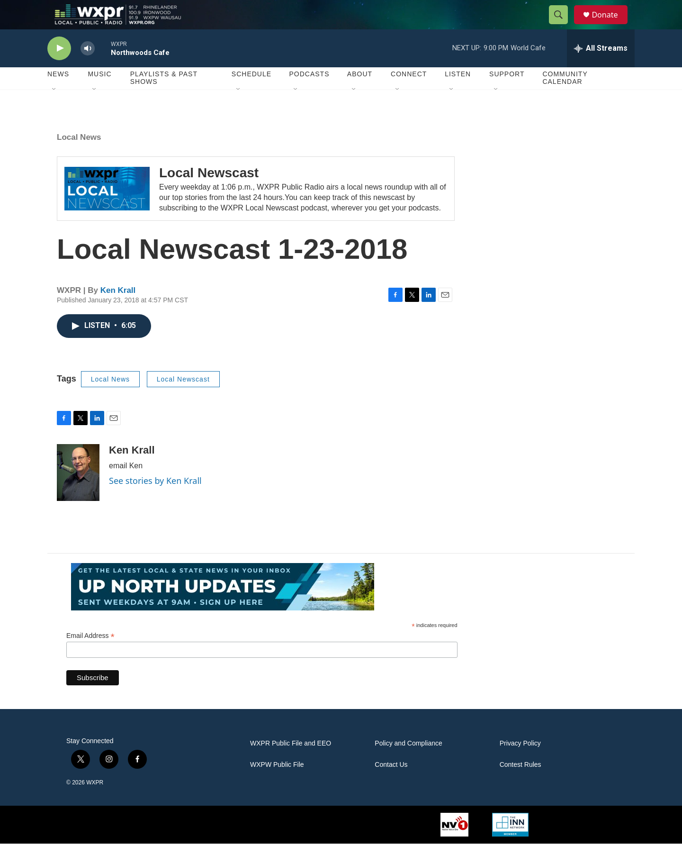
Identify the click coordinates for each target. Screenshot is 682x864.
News (58, 95)
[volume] (88, 69)
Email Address (90, 656)
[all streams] (601, 69)
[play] (59, 69)
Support (506, 95)
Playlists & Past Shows (163, 98)
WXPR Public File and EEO (290, 763)
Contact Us (391, 785)
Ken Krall (118, 310)
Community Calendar (564, 98)
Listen (458, 95)
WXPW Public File (277, 785)
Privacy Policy (520, 763)
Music (99, 95)
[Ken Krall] (78, 492)
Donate (610, 25)
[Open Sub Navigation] (54, 110)
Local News (79, 157)
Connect (409, 95)
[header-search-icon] (562, 25)
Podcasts (309, 95)
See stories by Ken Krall (155, 501)
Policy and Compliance (408, 763)
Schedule (251, 95)
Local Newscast (209, 193)
